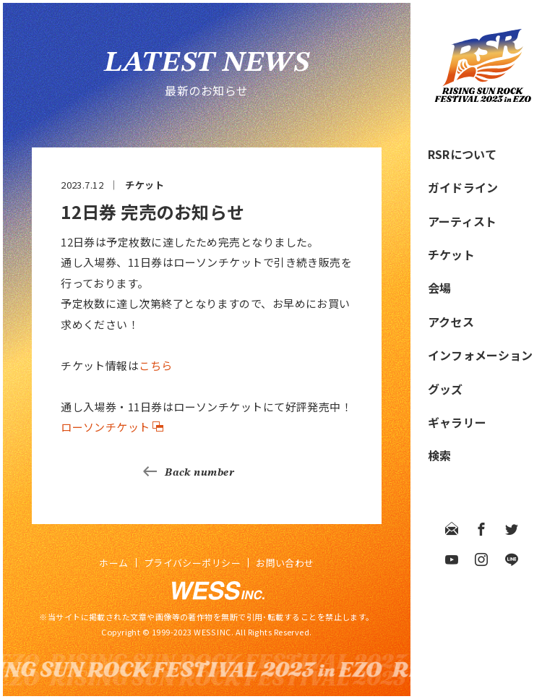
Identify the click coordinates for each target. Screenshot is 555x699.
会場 (439, 287)
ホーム (113, 563)
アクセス (451, 321)
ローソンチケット (105, 426)
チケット (451, 254)
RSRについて (462, 154)
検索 (439, 455)
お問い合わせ (285, 563)
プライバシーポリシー (192, 563)
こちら (155, 365)
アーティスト (462, 221)
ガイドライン (463, 187)
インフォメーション (480, 355)
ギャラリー (457, 422)
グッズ (445, 389)
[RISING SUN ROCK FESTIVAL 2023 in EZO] (483, 97)
